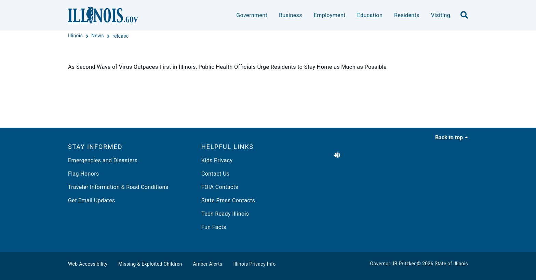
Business (290, 15)
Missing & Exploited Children (150, 264)
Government (251, 15)
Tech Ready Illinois (225, 214)
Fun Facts (213, 227)
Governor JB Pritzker (393, 263)
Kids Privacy (216, 160)
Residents (406, 15)
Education (370, 15)
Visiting (440, 15)
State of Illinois (451, 263)
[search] (464, 15)
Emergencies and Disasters (102, 160)
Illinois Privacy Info (254, 264)
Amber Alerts (208, 264)
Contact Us (215, 173)
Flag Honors (83, 173)
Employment (330, 15)
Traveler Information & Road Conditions (118, 187)
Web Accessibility (87, 264)
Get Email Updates (91, 200)
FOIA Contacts (219, 187)
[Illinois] (76, 36)
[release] (120, 36)
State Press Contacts (228, 200)
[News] (98, 36)
